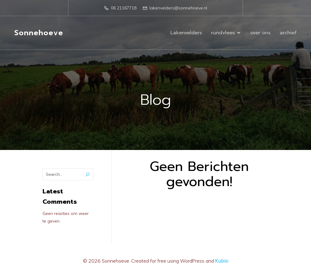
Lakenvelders (186, 32)
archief (288, 32)
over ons (260, 32)
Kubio (221, 260)
